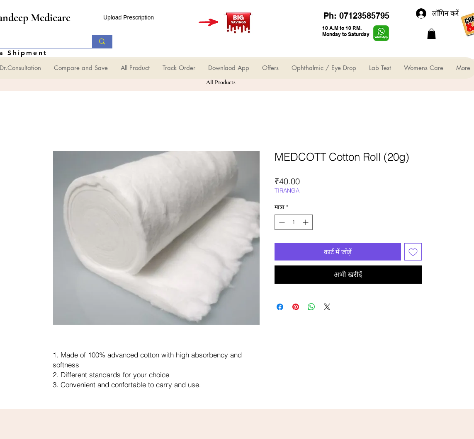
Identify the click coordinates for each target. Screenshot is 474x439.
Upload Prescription (128, 17)
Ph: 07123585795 (356, 16)
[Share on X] (327, 307)
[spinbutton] (293, 222)
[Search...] (102, 41)
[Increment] (306, 222)
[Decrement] (281, 222)
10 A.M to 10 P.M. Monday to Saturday (345, 31)
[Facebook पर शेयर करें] (280, 307)
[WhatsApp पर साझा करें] (311, 307)
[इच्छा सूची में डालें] (413, 252)
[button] (431, 34)
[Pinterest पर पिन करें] (296, 307)
